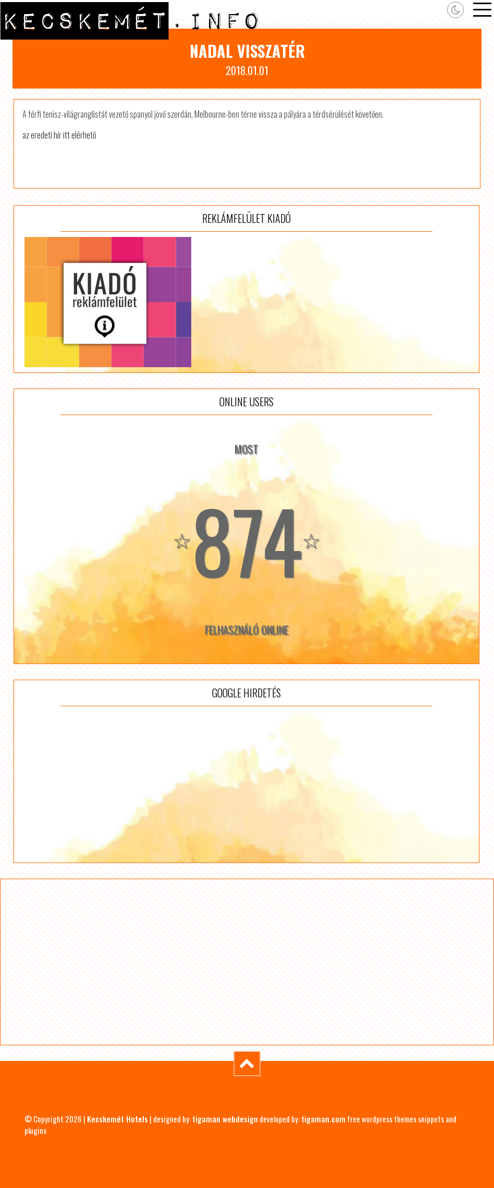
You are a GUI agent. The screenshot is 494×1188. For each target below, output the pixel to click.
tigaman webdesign (225, 1118)
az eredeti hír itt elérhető (59, 135)
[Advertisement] (246, 784)
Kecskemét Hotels (117, 1118)
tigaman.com (323, 1118)
